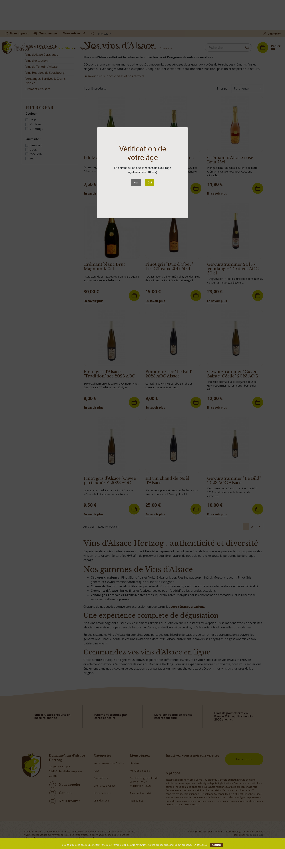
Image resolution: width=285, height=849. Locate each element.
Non (136, 182)
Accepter (216, 845)
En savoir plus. (201, 845)
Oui (150, 182)
